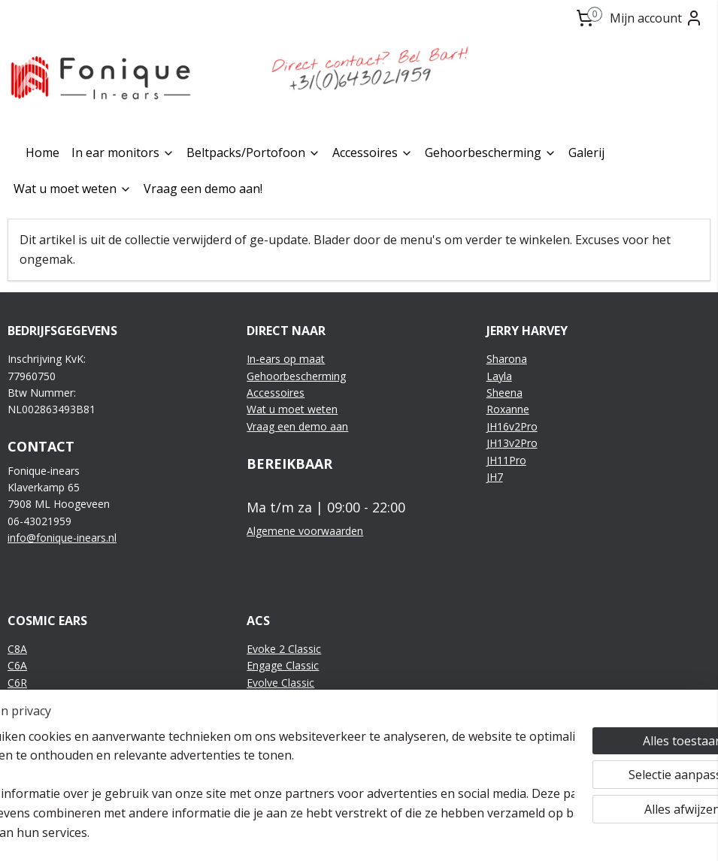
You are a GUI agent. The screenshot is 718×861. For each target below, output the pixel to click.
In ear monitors (122, 152)
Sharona (506, 359)
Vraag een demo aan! (203, 188)
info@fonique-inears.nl (62, 537)
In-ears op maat (286, 359)
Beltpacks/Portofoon (253, 152)
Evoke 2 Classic (284, 649)
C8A (17, 649)
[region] (259, 775)
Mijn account (656, 18)
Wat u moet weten (73, 188)
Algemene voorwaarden (305, 531)
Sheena (504, 392)
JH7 (494, 477)
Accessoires (372, 152)
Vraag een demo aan (297, 426)
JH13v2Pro (512, 443)
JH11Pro (506, 460)
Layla (499, 376)
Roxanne (507, 409)
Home (42, 152)
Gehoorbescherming (490, 152)
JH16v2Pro (512, 426)
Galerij (586, 152)
